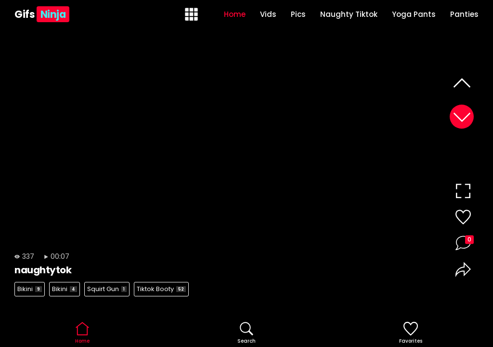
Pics (298, 14)
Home (235, 14)
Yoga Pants (414, 14)
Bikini (29, 289)
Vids (268, 14)
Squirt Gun (107, 289)
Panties (464, 14)
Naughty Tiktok (348, 14)
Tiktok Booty (161, 289)
